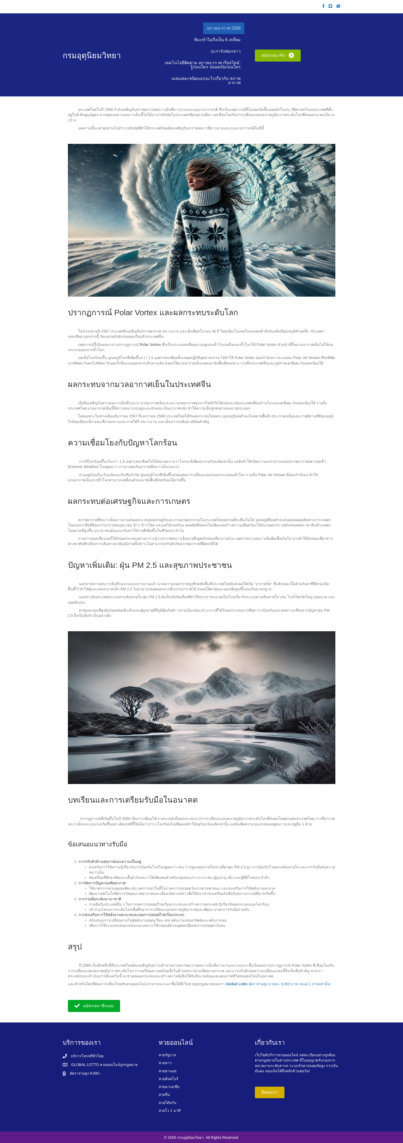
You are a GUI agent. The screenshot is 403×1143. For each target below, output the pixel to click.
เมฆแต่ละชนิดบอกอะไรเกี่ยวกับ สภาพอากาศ (205, 80)
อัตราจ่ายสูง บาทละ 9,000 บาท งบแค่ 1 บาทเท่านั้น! (278, 984)
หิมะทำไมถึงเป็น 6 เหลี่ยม (217, 39)
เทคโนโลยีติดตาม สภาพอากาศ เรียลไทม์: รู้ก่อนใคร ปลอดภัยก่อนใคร (203, 65)
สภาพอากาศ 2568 (224, 28)
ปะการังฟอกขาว (226, 51)
